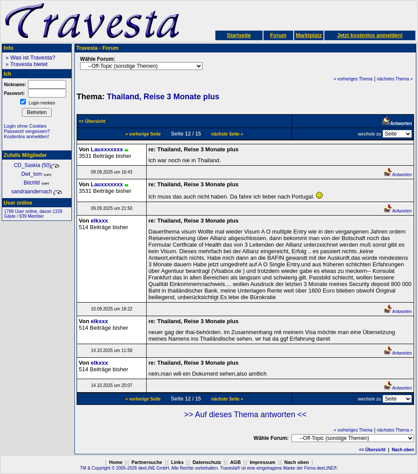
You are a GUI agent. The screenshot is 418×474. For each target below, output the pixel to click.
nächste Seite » (227, 134)
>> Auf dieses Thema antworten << (245, 414)
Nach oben (403, 449)
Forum (278, 35)
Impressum (262, 462)
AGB (235, 462)
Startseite (239, 35)
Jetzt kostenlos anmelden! (370, 35)
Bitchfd (37, 183)
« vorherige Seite (143, 134)
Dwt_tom (37, 174)
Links (177, 462)
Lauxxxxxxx (107, 149)
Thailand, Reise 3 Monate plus (163, 96)
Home (116, 462)
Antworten (397, 174)
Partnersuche (146, 462)
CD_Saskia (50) (37, 165)
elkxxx (99, 220)
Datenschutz (207, 462)
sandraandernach (37, 191)
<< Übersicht (372, 449)
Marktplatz (309, 35)
